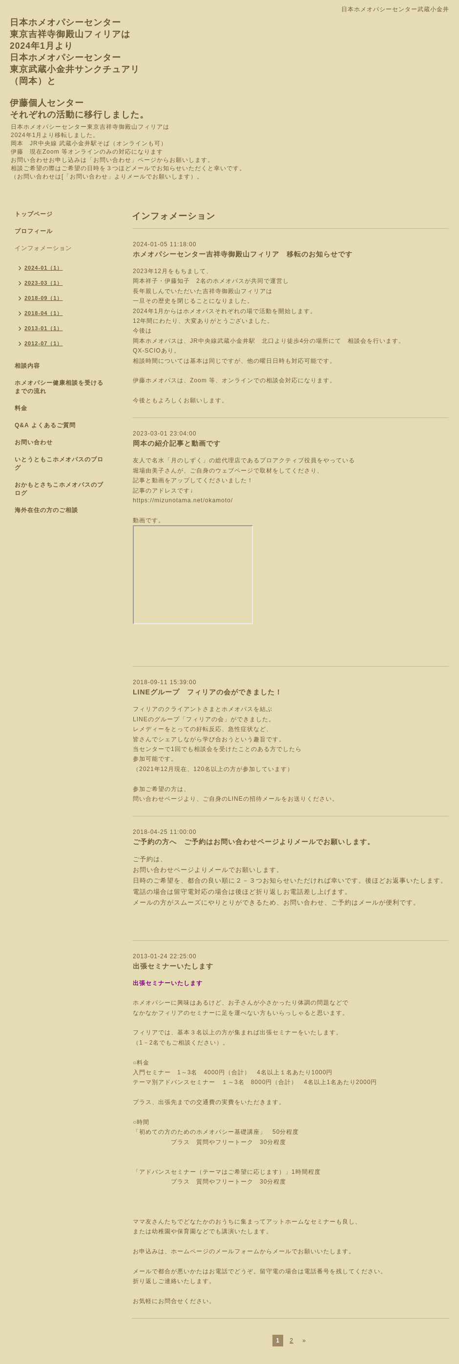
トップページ (34, 214)
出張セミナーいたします (173, 966)
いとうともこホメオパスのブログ (59, 463)
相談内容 (27, 365)
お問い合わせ (34, 442)
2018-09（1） (43, 298)
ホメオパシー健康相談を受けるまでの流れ (59, 387)
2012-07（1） (43, 343)
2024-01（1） (43, 268)
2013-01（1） (43, 328)
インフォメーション (43, 248)
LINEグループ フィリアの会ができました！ (207, 692)
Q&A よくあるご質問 (45, 425)
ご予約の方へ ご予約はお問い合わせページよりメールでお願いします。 (254, 842)
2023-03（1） (43, 283)
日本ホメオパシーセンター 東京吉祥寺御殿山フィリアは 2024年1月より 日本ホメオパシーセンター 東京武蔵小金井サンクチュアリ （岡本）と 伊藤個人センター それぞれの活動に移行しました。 (79, 68)
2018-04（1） (43, 313)
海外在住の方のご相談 (46, 510)
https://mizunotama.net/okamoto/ (183, 500)
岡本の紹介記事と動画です (177, 443)
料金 (21, 408)
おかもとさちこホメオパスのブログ (59, 488)
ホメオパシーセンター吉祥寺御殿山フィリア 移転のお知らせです (243, 254)
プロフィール (34, 231)
